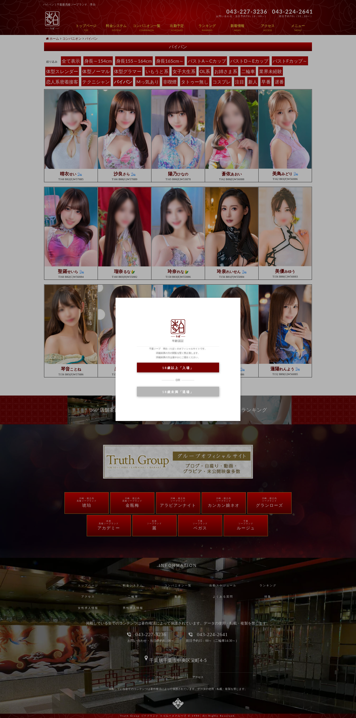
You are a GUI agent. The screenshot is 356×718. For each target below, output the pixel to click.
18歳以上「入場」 (178, 368)
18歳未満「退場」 (178, 392)
